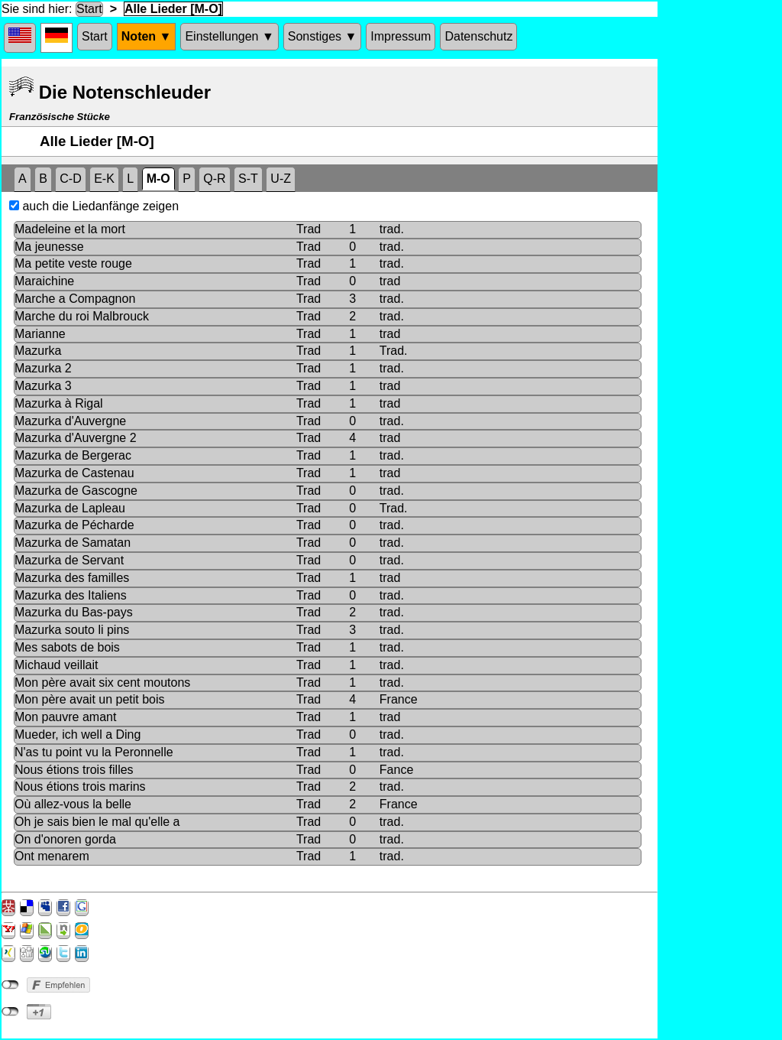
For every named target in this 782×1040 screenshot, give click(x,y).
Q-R (214, 178)
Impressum (400, 36)
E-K (104, 178)
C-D (70, 178)
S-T (248, 178)
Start (89, 8)
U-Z (280, 178)
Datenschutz (478, 36)
